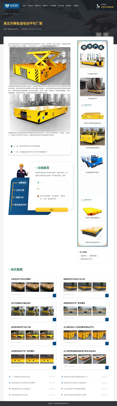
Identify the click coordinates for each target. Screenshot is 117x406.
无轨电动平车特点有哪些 (21, 279)
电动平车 (83, 255)
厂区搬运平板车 (92, 74)
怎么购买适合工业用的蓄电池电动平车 (79, 327)
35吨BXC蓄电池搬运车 (92, 218)
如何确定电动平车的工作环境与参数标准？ (34, 152)
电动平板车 (93, 255)
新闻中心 (46, 6)
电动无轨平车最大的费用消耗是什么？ (76, 377)
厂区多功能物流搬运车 (92, 148)
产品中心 (30, 6)
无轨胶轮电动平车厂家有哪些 (22, 351)
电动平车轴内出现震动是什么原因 (75, 395)
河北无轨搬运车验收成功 (21, 303)
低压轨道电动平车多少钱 (21, 327)
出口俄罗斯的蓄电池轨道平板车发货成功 (80, 351)
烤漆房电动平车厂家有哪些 (74, 303)
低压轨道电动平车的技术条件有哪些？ (23, 383)
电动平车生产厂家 (86, 259)
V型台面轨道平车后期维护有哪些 (74, 389)
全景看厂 (76, 6)
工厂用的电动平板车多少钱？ (21, 377)
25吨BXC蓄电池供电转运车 (92, 123)
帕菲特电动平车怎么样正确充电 (30, 146)
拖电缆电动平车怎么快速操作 (20, 389)
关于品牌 (61, 6)
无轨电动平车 (92, 98)
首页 (24, 6)
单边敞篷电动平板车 (92, 172)
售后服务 (53, 6)
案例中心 (38, 6)
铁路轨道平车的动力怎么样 (74, 279)
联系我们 (69, 6)
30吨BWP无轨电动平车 (92, 242)
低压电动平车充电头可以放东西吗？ (75, 383)
